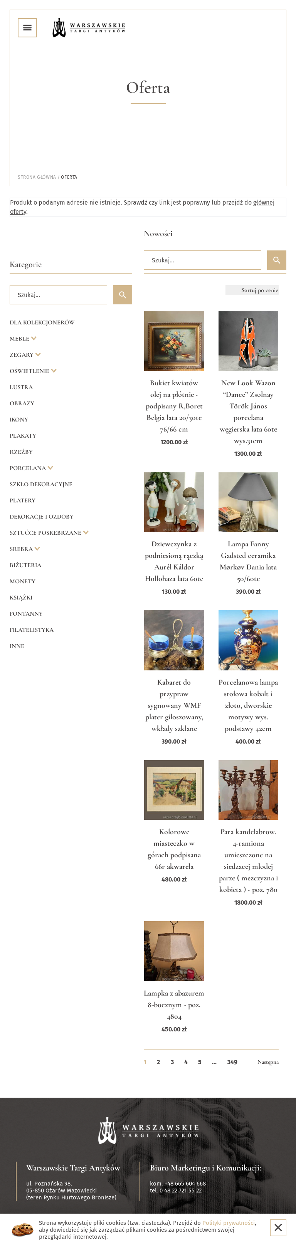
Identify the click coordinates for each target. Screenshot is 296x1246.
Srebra (22, 549)
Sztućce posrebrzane (46, 533)
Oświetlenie (30, 371)
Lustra (21, 387)
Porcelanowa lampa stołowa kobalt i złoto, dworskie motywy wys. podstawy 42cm (248, 705)
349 (232, 1062)
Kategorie (26, 264)
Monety (22, 581)
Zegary (22, 355)
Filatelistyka (32, 630)
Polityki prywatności (228, 1222)
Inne (17, 646)
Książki (21, 597)
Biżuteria (25, 565)
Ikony (19, 419)
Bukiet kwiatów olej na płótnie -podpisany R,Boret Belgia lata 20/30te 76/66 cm (174, 406)
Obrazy (22, 403)
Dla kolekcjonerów (42, 322)
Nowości (158, 233)
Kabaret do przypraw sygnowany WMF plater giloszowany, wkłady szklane (174, 705)
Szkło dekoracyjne (41, 484)
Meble (20, 339)
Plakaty (23, 436)
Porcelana (28, 468)
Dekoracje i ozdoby (42, 517)
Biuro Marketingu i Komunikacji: (205, 1168)
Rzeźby (21, 452)
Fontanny (26, 614)
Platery (22, 500)
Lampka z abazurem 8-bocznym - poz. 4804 (174, 1005)
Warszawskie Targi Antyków (73, 1168)
